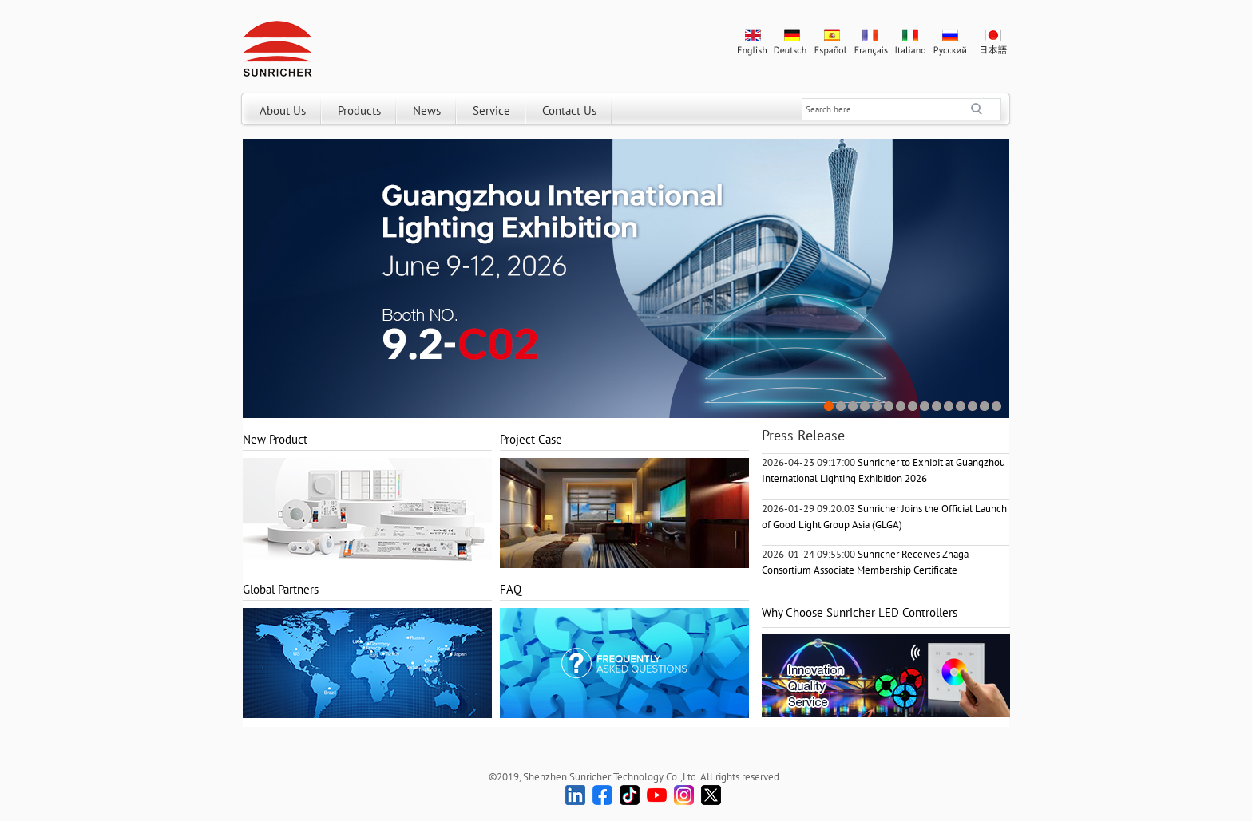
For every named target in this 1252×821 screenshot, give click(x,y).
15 (997, 406)
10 (937, 406)
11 (949, 406)
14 (985, 406)
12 (961, 406)
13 (973, 406)
